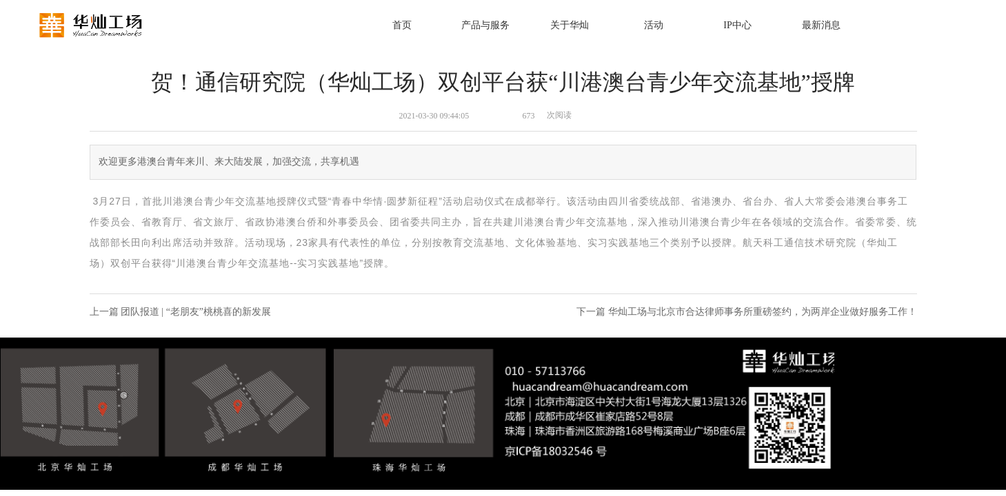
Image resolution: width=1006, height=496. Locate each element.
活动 (653, 25)
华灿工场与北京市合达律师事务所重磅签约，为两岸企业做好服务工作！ (762, 312)
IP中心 (737, 25)
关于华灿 (569, 25)
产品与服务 (485, 25)
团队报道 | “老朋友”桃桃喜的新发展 (196, 312)
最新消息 (821, 25)
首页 (402, 25)
